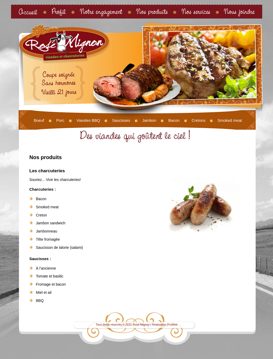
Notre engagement (101, 11)
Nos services (195, 11)
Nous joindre (239, 11)
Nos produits (152, 11)
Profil (58, 11)
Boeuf (39, 120)
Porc (60, 120)
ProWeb (172, 324)
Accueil (28, 11)
